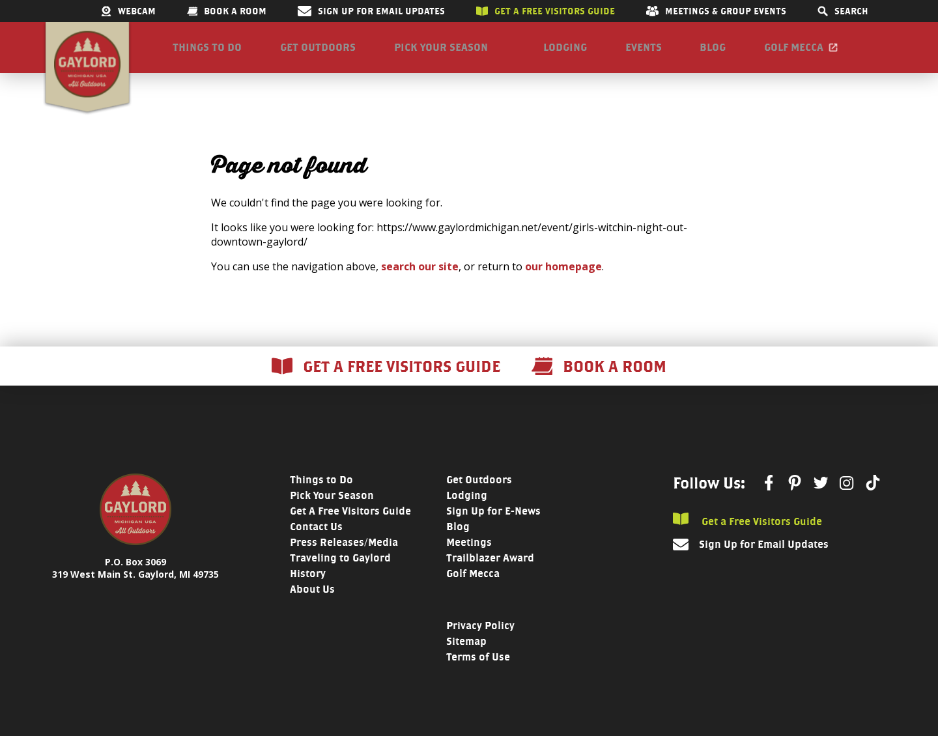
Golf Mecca (793, 53)
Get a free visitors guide (545, 11)
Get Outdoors (318, 53)
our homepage (563, 278)
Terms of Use (478, 668)
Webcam (128, 11)
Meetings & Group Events (716, 11)
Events (643, 53)
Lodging (565, 53)
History (308, 585)
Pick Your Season (441, 53)
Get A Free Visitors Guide (350, 523)
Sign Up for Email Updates (371, 11)
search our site (420, 278)
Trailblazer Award (490, 569)
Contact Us (316, 538)
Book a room (226, 11)
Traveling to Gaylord (340, 569)
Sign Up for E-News (493, 523)
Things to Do (207, 53)
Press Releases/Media (344, 554)
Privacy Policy (480, 637)
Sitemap (466, 653)
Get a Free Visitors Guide (747, 531)
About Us (312, 601)
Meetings (469, 554)
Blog (713, 53)
